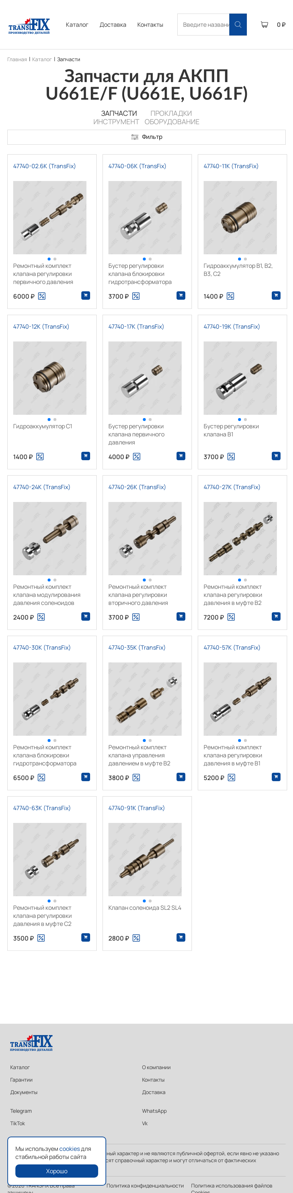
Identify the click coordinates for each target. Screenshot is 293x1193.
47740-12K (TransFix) (41, 326)
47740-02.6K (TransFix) (44, 166)
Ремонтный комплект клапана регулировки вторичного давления (138, 595)
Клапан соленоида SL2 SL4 (144, 908)
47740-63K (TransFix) (42, 808)
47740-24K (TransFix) (42, 487)
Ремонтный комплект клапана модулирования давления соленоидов (47, 595)
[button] (49, 259)
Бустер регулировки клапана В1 (231, 430)
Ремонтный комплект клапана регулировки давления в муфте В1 (233, 755)
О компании (156, 1067)
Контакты (150, 25)
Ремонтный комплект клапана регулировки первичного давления (43, 274)
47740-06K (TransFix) (137, 166)
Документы (23, 1092)
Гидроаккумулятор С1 (42, 426)
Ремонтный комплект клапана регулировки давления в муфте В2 (233, 595)
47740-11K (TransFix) (231, 166)
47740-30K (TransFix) (42, 647)
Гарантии (21, 1079)
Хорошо (56, 1171)
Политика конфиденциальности (145, 1185)
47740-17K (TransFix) (136, 326)
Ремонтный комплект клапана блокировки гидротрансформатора (45, 755)
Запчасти (68, 59)
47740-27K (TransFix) (232, 487)
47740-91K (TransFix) (136, 808)
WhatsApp (154, 1110)
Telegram (21, 1110)
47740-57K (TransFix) (232, 647)
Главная (17, 59)
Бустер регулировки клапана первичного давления (136, 434)
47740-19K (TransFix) (232, 326)
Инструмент (116, 121)
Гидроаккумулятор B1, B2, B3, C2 (238, 270)
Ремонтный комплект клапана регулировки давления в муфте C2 (42, 916)
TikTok (17, 1123)
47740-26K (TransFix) (137, 487)
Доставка (113, 25)
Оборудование (172, 121)
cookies (69, 1149)
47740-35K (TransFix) (137, 647)
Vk (145, 1123)
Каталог (77, 25)
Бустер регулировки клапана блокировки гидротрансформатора (140, 274)
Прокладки (171, 113)
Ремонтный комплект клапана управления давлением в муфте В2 (139, 755)
